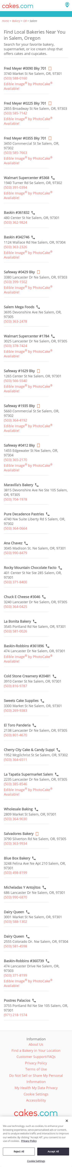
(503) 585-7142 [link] (15, 113)
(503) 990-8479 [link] (15, 552)
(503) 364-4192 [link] (15, 420)
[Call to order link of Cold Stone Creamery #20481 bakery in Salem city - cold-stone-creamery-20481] (27, 676)
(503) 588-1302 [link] (15, 921)
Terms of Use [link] (36, 1069)
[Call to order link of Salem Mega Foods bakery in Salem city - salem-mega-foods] (19, 307)
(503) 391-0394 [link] (15, 187)
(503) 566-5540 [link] (15, 380)
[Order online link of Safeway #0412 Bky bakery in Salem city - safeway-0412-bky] (19, 445)
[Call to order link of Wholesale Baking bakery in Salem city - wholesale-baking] (18, 809)
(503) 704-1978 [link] (15, 499)
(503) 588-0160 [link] (15, 78)
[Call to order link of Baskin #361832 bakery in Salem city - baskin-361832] (16, 212)
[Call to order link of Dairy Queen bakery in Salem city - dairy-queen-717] (14, 936)
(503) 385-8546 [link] (15, 784)
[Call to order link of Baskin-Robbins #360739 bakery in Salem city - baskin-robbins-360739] (24, 961)
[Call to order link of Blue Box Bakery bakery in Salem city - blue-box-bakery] (17, 858)
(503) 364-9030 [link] (15, 819)
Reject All (19, 1151)
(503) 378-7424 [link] (15, 345)
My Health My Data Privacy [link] (36, 1087)
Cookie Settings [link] (36, 1094)
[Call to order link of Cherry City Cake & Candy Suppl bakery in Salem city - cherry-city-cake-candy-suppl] (29, 750)
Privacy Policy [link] (36, 1063)
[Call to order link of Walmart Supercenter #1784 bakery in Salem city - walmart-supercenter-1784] (26, 336)
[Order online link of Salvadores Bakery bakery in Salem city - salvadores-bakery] (18, 833)
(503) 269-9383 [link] (15, 710)
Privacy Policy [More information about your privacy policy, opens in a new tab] (29, 1141)
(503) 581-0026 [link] (15, 631)
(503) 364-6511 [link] (15, 759)
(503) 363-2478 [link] (15, 321)
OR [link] (25, 21)
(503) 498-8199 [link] (15, 872)
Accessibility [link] (36, 1100)
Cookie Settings (36, 1161)
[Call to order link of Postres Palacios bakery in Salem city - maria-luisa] (17, 1000)
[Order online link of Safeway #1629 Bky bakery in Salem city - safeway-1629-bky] (19, 371)
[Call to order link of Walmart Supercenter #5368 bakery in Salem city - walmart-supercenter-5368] (26, 178)
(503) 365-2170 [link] (15, 459)
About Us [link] (36, 1044)
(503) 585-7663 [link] (15, 152)
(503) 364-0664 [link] (15, 528)
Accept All (53, 1151)
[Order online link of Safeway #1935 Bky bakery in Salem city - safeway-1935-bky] (19, 406)
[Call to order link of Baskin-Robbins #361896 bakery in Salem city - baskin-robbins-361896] (24, 646)
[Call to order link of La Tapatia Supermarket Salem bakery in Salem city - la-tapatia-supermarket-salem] (28, 774)
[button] (18, 5)
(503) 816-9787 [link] (15, 686)
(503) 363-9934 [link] (15, 843)
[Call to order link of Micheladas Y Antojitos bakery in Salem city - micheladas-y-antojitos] (22, 887)
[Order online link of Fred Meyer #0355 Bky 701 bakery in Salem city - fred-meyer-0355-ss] (25, 138)
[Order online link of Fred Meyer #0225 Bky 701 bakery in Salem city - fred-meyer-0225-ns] (25, 103)
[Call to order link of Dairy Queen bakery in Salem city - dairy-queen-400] (14, 912)
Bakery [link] (16, 21)
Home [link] (5, 21)
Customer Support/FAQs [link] (36, 1056)
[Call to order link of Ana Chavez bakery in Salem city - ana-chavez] (13, 543)
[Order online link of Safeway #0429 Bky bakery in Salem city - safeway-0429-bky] (19, 272)
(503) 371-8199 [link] (15, 975)
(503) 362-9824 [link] (15, 222)
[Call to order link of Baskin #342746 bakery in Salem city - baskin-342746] (16, 237)
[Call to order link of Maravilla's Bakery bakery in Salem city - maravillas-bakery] (18, 485)
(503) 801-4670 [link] (15, 735)
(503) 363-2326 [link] (15, 247)
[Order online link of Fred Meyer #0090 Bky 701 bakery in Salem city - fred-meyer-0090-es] (25, 68)
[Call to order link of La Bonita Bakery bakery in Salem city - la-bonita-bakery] (17, 621)
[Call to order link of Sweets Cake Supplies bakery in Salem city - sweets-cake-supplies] (21, 700)
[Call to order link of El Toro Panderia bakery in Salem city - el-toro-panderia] (17, 725)
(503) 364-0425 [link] (15, 606)
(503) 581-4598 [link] (15, 946)
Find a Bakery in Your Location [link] (36, 1050)
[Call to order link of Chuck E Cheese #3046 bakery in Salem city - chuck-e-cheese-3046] (22, 597)
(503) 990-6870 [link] (15, 897)
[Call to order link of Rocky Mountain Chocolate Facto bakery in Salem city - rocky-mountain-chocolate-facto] (30, 567)
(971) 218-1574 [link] (15, 1014)
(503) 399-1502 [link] (15, 281)
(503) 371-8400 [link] (15, 582)
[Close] (67, 1121)
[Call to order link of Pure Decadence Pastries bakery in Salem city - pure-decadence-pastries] (24, 514)
